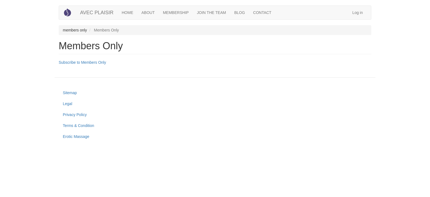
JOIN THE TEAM (211, 12)
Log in (357, 12)
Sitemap (70, 93)
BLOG (239, 12)
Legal (67, 104)
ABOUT (148, 12)
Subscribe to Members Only (82, 62)
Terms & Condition (78, 125)
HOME (127, 12)
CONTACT (262, 12)
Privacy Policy (75, 114)
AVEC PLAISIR (97, 12)
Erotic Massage (76, 136)
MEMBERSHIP (176, 12)
